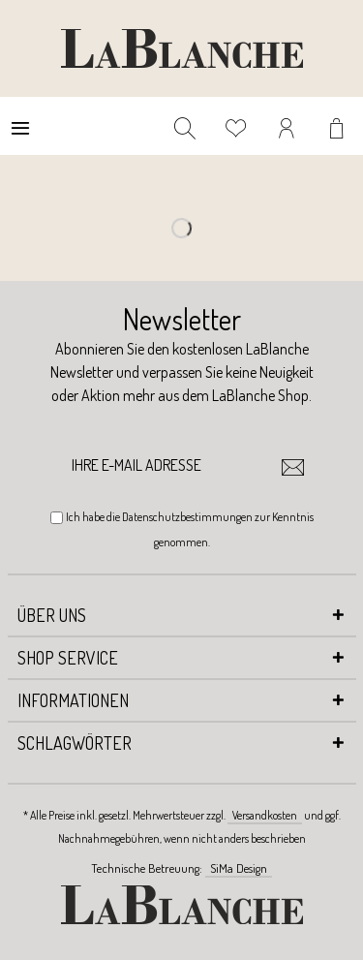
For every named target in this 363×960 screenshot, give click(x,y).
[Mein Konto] (287, 126)
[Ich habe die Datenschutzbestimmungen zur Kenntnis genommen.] (56, 517)
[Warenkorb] (339, 126)
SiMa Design (238, 868)
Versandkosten (264, 815)
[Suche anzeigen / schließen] (185, 126)
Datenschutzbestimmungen (187, 517)
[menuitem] (20, 126)
